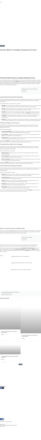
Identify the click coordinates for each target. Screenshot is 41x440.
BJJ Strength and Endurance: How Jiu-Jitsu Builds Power (20, 256)
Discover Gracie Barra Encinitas (6, 294)
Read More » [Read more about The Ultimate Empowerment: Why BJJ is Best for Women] (2, 359)
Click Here (24, 239)
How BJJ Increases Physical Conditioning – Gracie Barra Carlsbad (21, 262)
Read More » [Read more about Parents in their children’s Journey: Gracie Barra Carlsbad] (2, 334)
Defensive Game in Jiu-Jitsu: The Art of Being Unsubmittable (21, 269)
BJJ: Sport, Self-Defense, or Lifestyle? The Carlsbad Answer (30, 336)
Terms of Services (8, 421)
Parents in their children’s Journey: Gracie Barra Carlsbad (9, 332)
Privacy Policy (2, 421)
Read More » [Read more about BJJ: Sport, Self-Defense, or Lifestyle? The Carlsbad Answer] (23, 338)
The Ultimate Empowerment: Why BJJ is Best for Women (9, 357)
